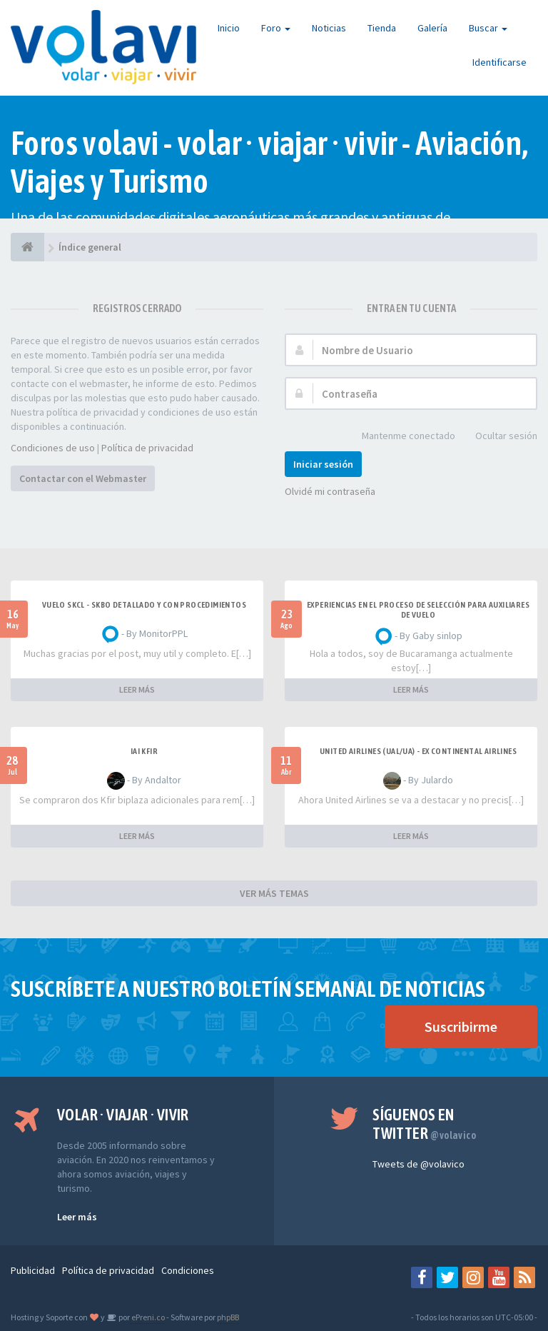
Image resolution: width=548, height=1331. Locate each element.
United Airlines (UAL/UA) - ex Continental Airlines (418, 751)
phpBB (228, 1317)
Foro (275, 27)
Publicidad (33, 1270)
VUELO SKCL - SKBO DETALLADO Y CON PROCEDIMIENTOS (144, 605)
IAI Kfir (144, 751)
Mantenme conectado (400, 436)
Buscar (488, 27)
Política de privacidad (147, 447)
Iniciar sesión (323, 464)
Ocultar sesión (498, 436)
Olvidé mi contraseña (330, 491)
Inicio (229, 27)
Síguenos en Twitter (424, 1123)
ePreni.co (147, 1317)
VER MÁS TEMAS (274, 893)
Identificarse (499, 62)
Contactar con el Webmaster (82, 478)
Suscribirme (461, 1026)
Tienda (381, 27)
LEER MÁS (137, 689)
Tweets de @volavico (418, 1163)
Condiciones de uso (53, 447)
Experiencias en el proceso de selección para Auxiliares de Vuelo (418, 610)
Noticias (329, 27)
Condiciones (187, 1270)
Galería (432, 27)
